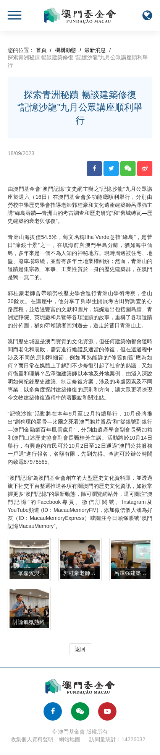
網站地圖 (69, 739)
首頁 (41, 50)
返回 (80, 649)
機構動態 (65, 50)
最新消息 (95, 50)
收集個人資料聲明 (32, 739)
